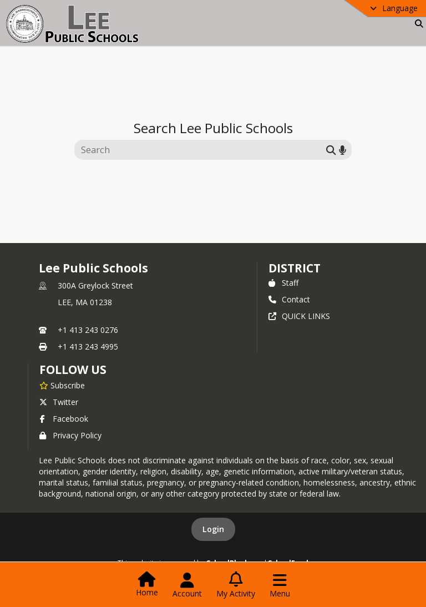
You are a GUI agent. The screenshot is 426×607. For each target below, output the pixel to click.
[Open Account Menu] (187, 585)
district (294, 268)
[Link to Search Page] (416, 23)
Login (213, 529)
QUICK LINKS (299, 316)
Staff (283, 282)
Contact (289, 299)
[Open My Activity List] (235, 585)
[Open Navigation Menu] (280, 585)
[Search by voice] (342, 149)
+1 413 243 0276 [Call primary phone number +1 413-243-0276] (88, 330)
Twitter (58, 402)
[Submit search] (331, 149)
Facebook (63, 418)
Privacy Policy (70, 435)
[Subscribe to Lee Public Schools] (62, 385)
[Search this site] (201, 150)
